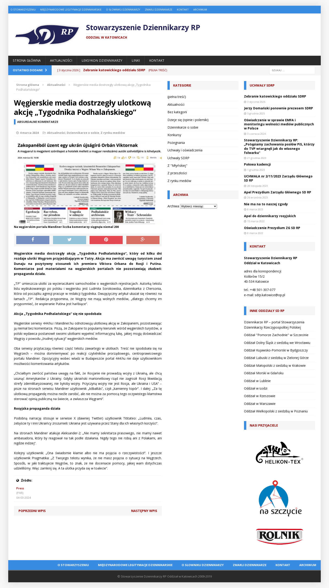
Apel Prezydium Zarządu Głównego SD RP (277, 192)
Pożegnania (176, 142)
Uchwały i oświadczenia (184, 150)
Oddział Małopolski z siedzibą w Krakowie (275, 365)
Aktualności (61, 60)
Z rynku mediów (113, 133)
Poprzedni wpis (32, 511)
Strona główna (27, 60)
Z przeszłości (177, 173)
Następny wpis (144, 511)
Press (20, 488)
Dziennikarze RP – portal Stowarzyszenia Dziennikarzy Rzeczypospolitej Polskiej (274, 324)
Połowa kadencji (257, 164)
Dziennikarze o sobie (83, 133)
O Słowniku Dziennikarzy (123, 9)
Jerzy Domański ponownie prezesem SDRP (278, 108)
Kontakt (183, 9)
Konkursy (174, 135)
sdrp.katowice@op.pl (270, 295)
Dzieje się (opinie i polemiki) (188, 120)
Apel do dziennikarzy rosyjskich (270, 216)
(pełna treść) (176, 97)
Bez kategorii (177, 112)
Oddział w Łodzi (255, 388)
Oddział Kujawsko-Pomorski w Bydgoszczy (276, 350)
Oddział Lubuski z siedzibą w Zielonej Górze (276, 358)
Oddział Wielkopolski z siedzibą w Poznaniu (276, 411)
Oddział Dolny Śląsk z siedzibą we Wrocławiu (277, 342)
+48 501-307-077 (262, 289)
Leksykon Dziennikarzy (102, 60)
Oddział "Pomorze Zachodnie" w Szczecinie (276, 335)
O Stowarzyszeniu (23, 9)
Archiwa (173, 206)
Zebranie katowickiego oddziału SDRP (275, 96)
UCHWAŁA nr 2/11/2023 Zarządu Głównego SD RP (278, 178)
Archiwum (200, 9)
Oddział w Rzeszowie (259, 396)
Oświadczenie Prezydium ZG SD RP (272, 228)
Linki (136, 60)
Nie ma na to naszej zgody (266, 204)
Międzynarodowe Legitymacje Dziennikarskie (70, 9)
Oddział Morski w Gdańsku (264, 373)
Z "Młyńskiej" (177, 165)
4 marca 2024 (29, 133)
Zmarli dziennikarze (158, 9)
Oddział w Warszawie (260, 403)
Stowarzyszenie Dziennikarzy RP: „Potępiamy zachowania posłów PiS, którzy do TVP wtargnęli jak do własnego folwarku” (279, 146)
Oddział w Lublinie (257, 381)
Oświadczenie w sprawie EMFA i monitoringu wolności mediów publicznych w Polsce (279, 124)
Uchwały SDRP (178, 158)
